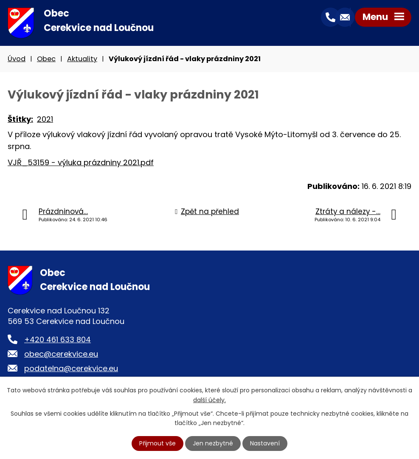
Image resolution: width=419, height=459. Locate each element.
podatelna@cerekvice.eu (71, 368)
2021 (45, 119)
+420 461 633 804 (57, 339)
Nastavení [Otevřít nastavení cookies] (265, 443)
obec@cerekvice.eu (61, 354)
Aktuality (82, 59)
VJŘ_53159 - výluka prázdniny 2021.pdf (81, 162)
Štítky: (20, 119)
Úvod (16, 59)
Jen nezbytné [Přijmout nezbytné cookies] (213, 443)
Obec (46, 59)
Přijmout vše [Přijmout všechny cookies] (157, 443)
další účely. (209, 399)
